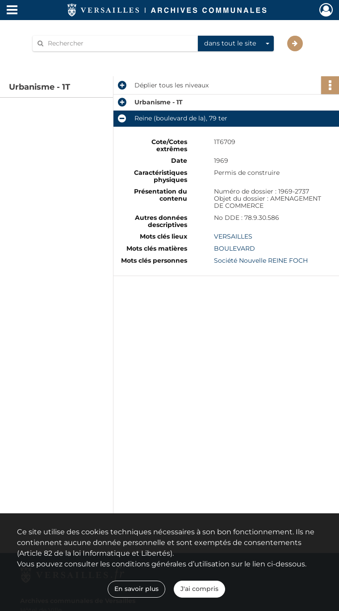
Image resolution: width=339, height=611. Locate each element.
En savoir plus (136, 589)
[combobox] (236, 44)
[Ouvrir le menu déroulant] (12, 10)
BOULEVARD (234, 248)
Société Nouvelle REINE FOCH (261, 260)
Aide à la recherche (67, 58)
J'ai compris (199, 589)
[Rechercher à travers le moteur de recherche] (120, 43)
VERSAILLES (233, 236)
